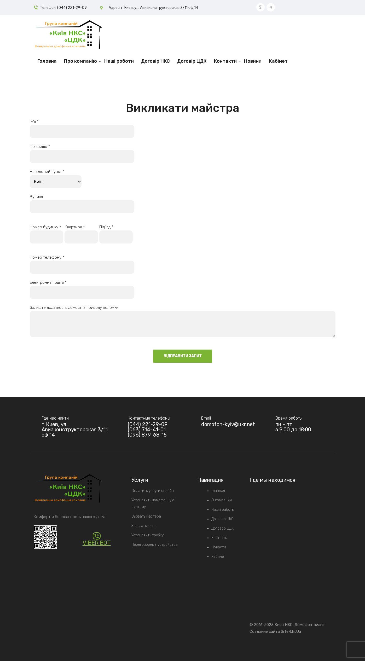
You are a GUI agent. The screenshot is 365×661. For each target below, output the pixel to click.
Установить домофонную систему (152, 503)
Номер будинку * (46, 232)
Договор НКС (222, 519)
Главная (218, 491)
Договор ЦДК (222, 528)
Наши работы (222, 509)
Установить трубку (147, 535)
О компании (221, 500)
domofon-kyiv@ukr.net (228, 424)
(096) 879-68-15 (147, 435)
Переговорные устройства (154, 544)
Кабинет (218, 556)
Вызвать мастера (146, 516)
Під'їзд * (116, 232)
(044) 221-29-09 (147, 424)
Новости (218, 547)
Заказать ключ (144, 526)
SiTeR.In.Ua (291, 631)
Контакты (219, 538)
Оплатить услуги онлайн (152, 491)
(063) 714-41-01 (147, 429)
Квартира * (81, 232)
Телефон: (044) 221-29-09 (63, 7)
